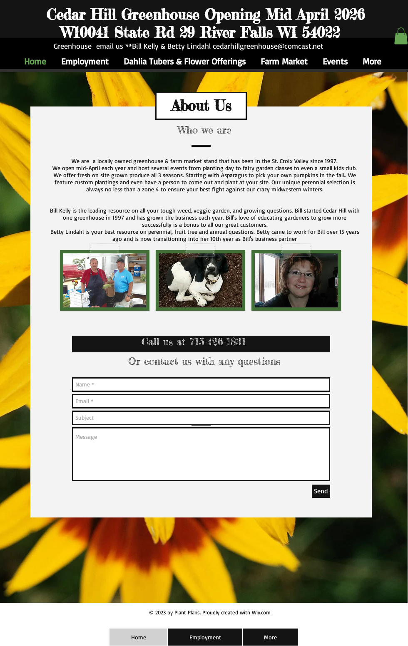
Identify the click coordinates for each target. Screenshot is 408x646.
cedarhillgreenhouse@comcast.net (268, 45)
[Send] (321, 491)
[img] (200, 280)
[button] (401, 36)
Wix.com (261, 612)
